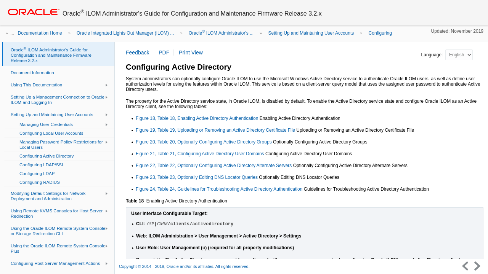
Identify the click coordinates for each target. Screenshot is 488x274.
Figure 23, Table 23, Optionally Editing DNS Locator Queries (197, 177)
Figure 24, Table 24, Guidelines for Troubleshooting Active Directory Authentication (219, 189)
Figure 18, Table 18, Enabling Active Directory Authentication (198, 118)
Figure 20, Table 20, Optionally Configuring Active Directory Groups (204, 142)
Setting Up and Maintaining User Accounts (311, 33)
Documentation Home (40, 33)
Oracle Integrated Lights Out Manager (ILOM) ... (125, 33)
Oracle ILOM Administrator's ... (221, 33)
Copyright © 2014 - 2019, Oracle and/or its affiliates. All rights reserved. (184, 266)
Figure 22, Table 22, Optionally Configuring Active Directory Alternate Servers (214, 165)
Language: (432, 54)
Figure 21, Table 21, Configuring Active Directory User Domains (200, 153)
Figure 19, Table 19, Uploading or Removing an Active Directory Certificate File (215, 130)
